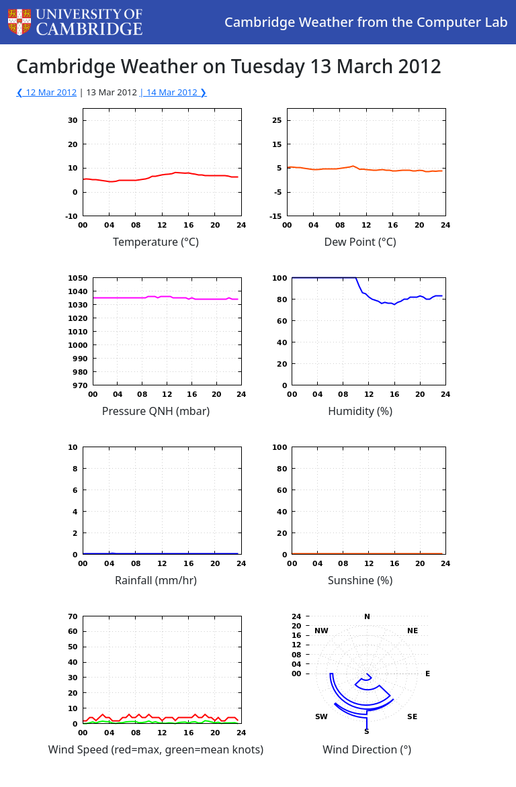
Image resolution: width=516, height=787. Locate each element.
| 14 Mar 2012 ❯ (173, 92)
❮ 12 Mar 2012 (46, 92)
